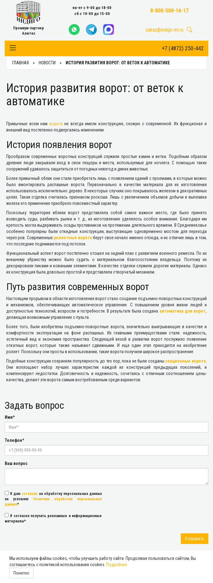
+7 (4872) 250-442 (183, 48)
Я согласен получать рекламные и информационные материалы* (53, 518)
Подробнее (116, 564)
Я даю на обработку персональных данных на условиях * (53, 498)
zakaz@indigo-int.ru (164, 30)
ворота (56, 123)
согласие (29, 494)
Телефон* (14, 440)
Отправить (194, 538)
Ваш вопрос (16, 463)
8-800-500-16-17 (169, 10)
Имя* (10, 417)
